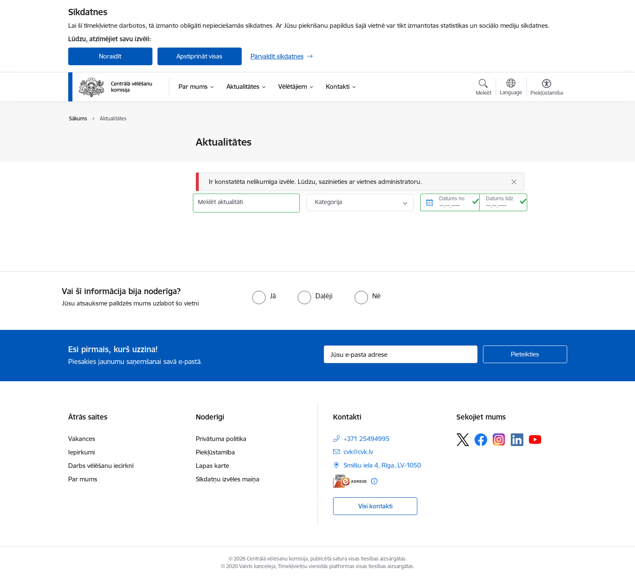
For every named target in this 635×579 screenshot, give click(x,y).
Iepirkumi (81, 452)
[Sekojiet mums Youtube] (535, 439)
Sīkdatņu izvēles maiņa (227, 479)
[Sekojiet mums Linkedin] (517, 439)
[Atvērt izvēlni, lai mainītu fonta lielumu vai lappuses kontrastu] (546, 88)
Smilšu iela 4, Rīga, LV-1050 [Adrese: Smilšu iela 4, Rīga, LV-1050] (382, 465)
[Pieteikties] (525, 354)
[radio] (264, 296)
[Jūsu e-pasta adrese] (401, 354)
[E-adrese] (350, 481)
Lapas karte (212, 466)
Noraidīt (110, 56)
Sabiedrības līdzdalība (107, 172)
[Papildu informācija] (374, 481)
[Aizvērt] (514, 182)
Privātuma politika (221, 439)
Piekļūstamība (215, 452)
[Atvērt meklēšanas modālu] (484, 88)
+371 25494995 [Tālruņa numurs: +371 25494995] (367, 439)
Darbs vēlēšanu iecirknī (100, 466)
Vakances (81, 439)
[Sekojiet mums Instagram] (499, 439)
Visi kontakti (375, 506)
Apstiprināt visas (199, 56)
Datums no (451, 198)
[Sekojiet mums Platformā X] (462, 439)
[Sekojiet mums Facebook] (481, 439)
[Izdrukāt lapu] (546, 138)
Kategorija (328, 202)
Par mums (82, 479)
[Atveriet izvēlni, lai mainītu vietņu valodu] (511, 88)
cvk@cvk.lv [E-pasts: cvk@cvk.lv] (358, 452)
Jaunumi (89, 143)
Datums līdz (499, 198)
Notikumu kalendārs (105, 157)
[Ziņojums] (360, 182)
